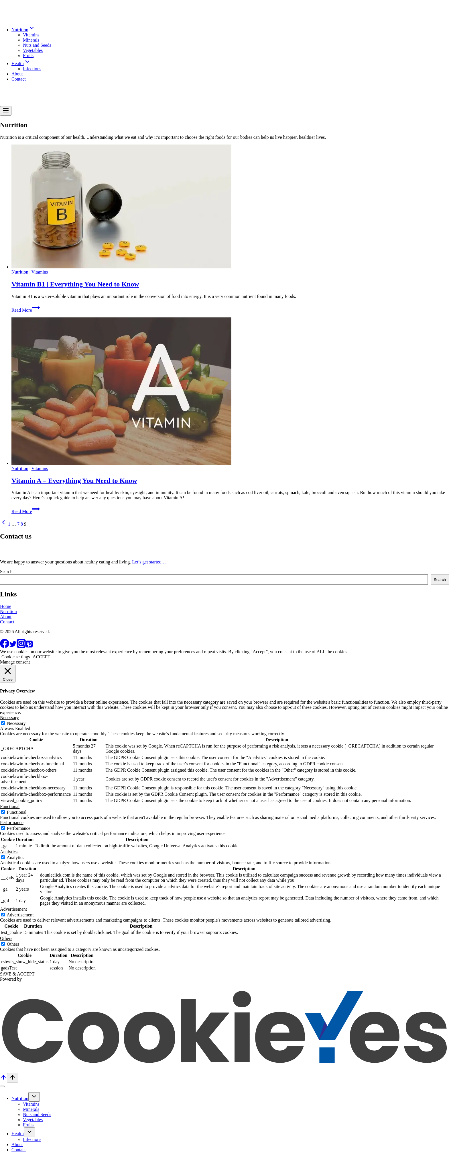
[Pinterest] (29, 646)
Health (17, 1133)
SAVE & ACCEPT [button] (17, 973)
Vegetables (33, 50)
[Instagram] (21, 646)
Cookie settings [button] (15, 656)
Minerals (31, 40)
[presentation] (230, 207)
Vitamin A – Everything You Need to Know (74, 480)
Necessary (16, 723)
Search (6, 571)
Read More (25, 310)
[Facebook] (4, 646)
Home (5, 606)
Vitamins (31, 34)
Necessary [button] (9, 717)
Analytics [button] (8, 851)
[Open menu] (5, 111)
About (17, 73)
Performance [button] (11, 822)
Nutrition (19, 272)
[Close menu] (2, 1086)
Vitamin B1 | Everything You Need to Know (75, 284)
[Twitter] (13, 646)
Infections (32, 68)
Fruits (28, 55)
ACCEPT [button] (41, 656)
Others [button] (6, 938)
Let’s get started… (149, 561)
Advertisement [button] (13, 909)
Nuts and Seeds (37, 45)
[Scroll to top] (3, 1079)
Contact (18, 79)
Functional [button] (9, 806)
